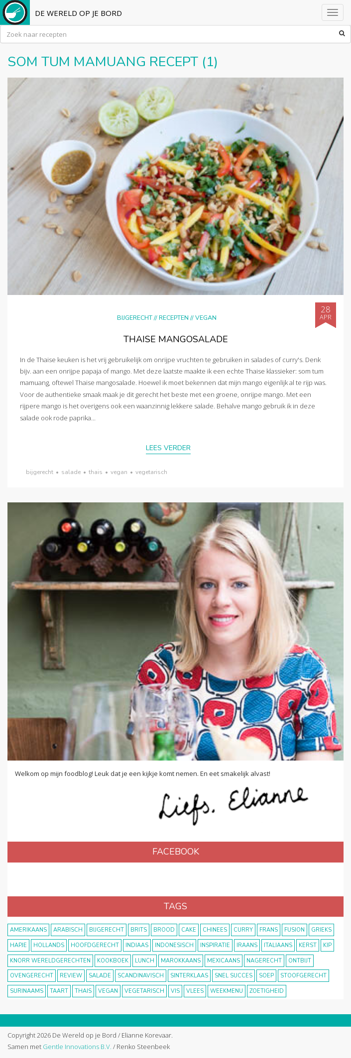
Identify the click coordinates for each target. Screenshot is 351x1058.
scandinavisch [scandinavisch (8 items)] (140, 975)
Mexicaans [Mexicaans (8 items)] (223, 960)
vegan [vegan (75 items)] (108, 991)
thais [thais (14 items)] (83, 991)
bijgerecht (39, 472)
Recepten (174, 317)
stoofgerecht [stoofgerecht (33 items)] (303, 975)
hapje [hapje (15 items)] (18, 945)
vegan (119, 472)
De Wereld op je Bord (78, 13)
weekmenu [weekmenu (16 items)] (226, 991)
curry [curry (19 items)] (243, 930)
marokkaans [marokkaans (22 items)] (181, 960)
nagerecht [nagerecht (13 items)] (264, 960)
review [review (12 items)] (71, 975)
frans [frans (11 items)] (268, 930)
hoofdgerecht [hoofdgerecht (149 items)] (95, 945)
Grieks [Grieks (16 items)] (321, 930)
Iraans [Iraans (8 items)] (246, 945)
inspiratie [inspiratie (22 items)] (215, 945)
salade (71, 472)
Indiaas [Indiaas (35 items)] (136, 945)
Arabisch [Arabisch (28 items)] (68, 930)
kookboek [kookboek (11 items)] (112, 960)
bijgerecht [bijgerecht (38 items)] (106, 930)
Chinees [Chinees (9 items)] (215, 930)
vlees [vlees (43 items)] (195, 991)
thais (96, 472)
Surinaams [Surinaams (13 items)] (26, 991)
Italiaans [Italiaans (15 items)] (278, 945)
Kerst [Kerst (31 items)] (308, 945)
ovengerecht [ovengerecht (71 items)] (31, 975)
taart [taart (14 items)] (59, 991)
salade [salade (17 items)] (100, 975)
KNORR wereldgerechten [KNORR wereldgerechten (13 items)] (50, 960)
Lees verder (168, 448)
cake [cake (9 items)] (188, 930)
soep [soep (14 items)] (266, 975)
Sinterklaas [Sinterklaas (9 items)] (189, 975)
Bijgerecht (134, 317)
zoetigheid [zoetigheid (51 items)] (266, 991)
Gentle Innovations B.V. (77, 1046)
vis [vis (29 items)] (175, 991)
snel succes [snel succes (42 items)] (233, 975)
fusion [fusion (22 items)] (294, 930)
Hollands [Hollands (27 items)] (48, 945)
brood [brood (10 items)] (164, 930)
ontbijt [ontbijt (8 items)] (299, 960)
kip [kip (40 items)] (327, 945)
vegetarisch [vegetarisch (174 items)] (144, 991)
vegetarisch (151, 472)
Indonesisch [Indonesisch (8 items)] (174, 945)
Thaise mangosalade (175, 339)
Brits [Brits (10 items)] (138, 930)
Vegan (206, 317)
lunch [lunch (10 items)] (144, 960)
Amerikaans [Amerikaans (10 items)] (28, 930)
